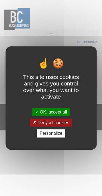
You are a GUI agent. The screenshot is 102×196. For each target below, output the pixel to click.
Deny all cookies (51, 122)
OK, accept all (51, 112)
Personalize (51, 133)
